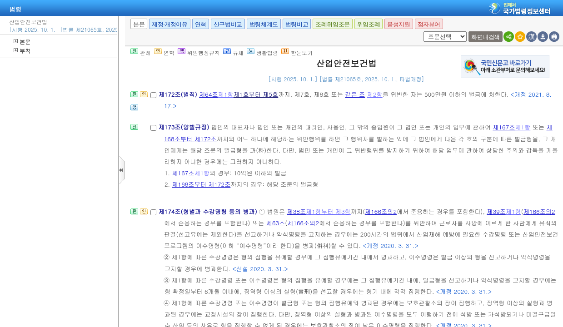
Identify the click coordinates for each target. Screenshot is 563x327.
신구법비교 (228, 24)
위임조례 (368, 24)
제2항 (375, 94)
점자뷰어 (429, 24)
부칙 (22, 50)
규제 (233, 52)
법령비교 (296, 24)
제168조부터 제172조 (201, 184)
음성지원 (398, 24)
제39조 (496, 211)
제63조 (275, 222)
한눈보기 (297, 52)
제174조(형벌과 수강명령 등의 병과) (208, 211)
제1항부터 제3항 (328, 211)
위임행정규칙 (199, 52)
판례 (140, 52)
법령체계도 (263, 24)
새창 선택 (422, 31)
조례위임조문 (332, 24)
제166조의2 (381, 211)
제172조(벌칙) (178, 94)
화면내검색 (485, 37)
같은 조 (355, 94)
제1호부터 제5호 (256, 94)
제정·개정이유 (169, 24)
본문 (22, 41)
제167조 (504, 127)
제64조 (208, 94)
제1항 (226, 94)
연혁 (200, 24)
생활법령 (262, 52)
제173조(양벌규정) (184, 127)
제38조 (296, 211)
